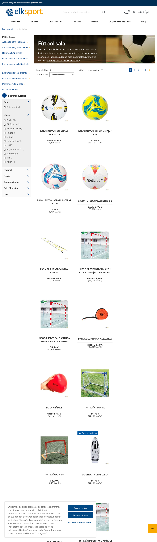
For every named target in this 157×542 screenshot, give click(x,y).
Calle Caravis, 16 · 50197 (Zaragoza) (115, 496)
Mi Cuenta (127, 12)
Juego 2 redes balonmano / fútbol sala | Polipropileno (79, 197)
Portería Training (79, 265)
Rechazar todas (80, 515)
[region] (50, 519)
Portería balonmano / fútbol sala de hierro (79, 339)
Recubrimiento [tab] (11, 182)
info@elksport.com (35, 3)
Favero (15, 132)
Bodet (15, 120)
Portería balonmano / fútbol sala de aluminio (110, 339)
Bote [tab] (6, 102)
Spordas (16, 153)
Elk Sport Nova (18, 128)
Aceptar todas (80, 508)
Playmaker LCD (18, 149)
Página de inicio (8, 29)
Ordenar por (42, 74)
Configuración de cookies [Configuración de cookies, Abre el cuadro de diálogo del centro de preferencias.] (80, 522)
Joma (14, 136)
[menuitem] (16, 21)
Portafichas (49, 336)
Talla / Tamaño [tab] (11, 188)
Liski (13, 145)
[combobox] (84, 12)
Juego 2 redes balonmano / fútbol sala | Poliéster (110, 197)
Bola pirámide (49, 265)
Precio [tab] (7, 176)
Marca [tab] (7, 115)
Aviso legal (63, 482)
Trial (14, 157)
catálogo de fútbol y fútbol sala (63, 60)
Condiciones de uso (67, 495)
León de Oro (18, 140)
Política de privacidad (68, 486)
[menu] (78, 21)
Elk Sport (17, 124)
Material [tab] (8, 170)
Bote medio (17, 107)
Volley (14, 161)
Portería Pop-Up (109, 265)
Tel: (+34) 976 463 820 (108, 512)
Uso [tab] (6, 194)
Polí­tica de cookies (67, 490)
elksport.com (105, 492)
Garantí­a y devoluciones (69, 499)
